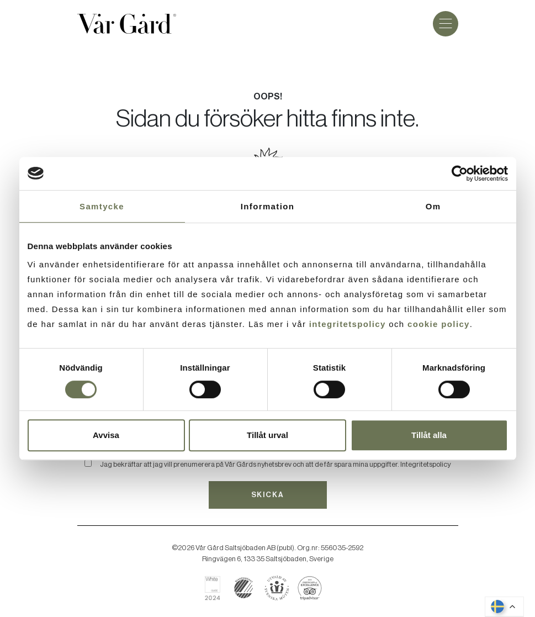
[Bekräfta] (88, 463)
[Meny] (445, 23)
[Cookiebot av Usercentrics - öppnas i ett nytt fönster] (459, 173)
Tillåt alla (429, 435)
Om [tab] (433, 206)
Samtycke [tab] (102, 206)
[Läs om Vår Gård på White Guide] (216, 588)
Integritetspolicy (425, 464)
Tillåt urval (267, 435)
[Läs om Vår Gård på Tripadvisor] (310, 588)
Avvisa (106, 435)
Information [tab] (267, 206)
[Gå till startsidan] (126, 24)
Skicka (267, 494)
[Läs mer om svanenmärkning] (243, 588)
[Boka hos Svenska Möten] (276, 588)
